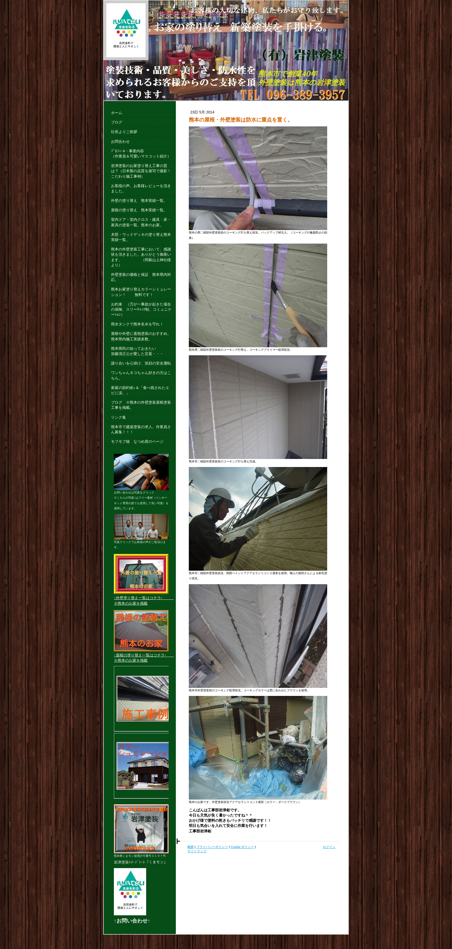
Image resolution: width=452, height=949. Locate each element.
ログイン (329, 847)
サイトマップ (196, 851)
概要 (190, 847)
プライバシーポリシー (212, 847)
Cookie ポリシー (242, 847)
